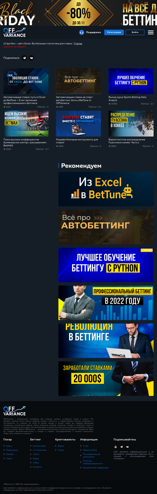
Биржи (61, 446)
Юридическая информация (96, 468)
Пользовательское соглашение (91, 455)
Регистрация (114, 32)
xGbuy (36, 463)
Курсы (9, 446)
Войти (135, 32)
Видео (36, 459)
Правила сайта (90, 450)
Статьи (9, 459)
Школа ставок (39, 446)
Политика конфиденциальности (93, 462)
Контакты (37, 467)
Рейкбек (10, 454)
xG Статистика (39, 450)
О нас (85, 446)
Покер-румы (12, 450)
